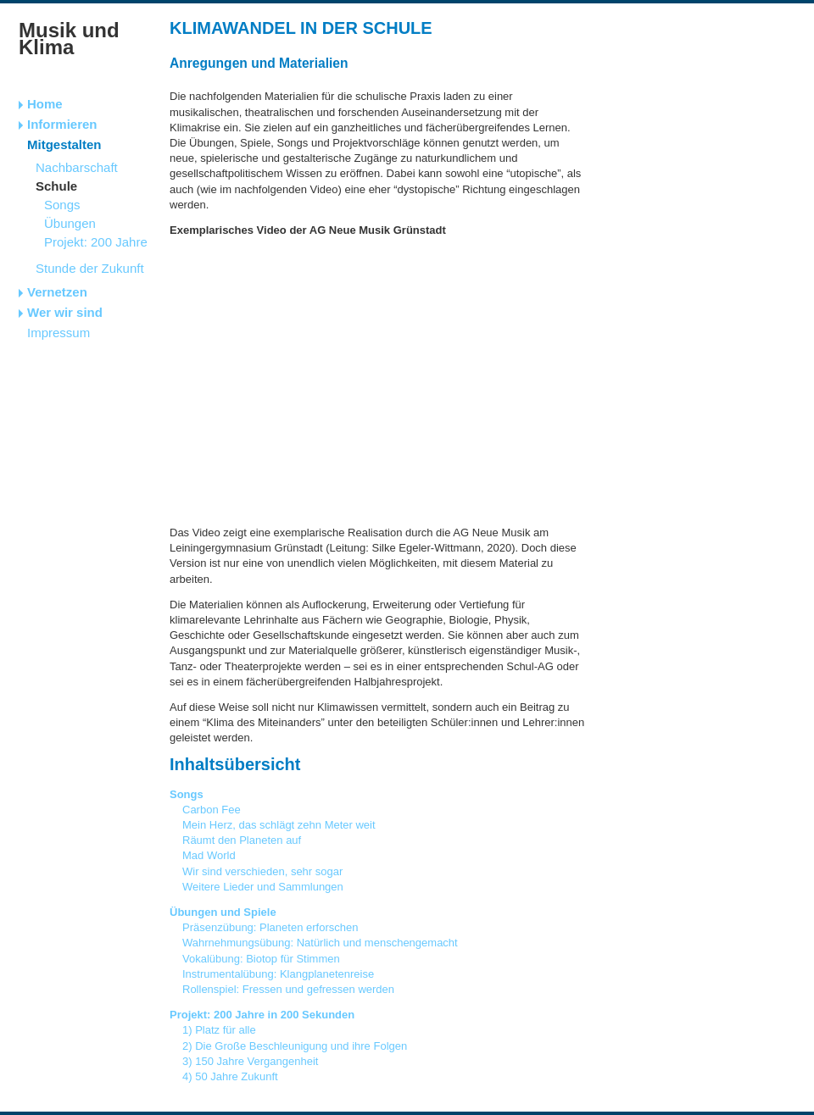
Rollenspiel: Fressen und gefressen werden (288, 989)
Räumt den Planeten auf (241, 840)
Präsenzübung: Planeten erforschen (270, 927)
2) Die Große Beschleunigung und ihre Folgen (294, 1046)
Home (45, 104)
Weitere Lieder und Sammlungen (262, 886)
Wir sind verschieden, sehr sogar (262, 871)
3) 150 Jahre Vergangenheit (250, 1061)
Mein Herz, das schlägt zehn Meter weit (279, 824)
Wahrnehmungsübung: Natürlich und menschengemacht (320, 942)
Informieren (62, 124)
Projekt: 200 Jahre (96, 242)
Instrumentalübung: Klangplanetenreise (278, 974)
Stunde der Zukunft (90, 268)
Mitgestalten (64, 144)
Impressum (58, 332)
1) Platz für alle (219, 1029)
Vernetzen (57, 292)
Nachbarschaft (77, 167)
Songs (62, 204)
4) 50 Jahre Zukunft (230, 1076)
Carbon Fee (211, 809)
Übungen (70, 223)
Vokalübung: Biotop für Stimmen (261, 958)
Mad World (209, 855)
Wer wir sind (65, 312)
